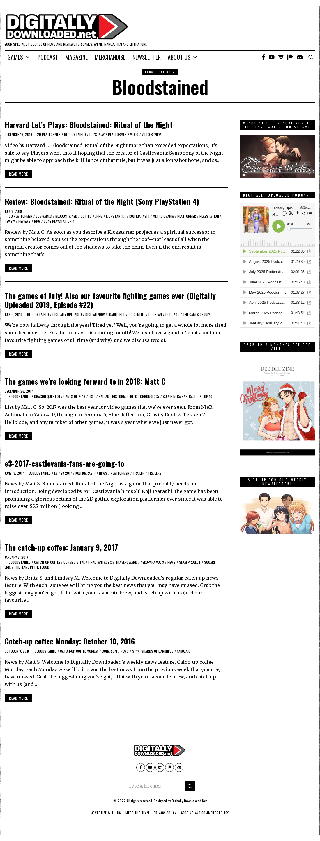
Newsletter (146, 57)
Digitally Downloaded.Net (189, 800)
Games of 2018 (74, 396)
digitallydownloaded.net (105, 314)
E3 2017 (66, 473)
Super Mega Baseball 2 (181, 396)
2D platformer (49, 134)
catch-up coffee (47, 562)
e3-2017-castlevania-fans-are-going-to (64, 463)
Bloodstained (75, 134)
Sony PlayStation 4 (59, 221)
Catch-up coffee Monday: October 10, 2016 (70, 641)
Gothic (86, 216)
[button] (190, 786)
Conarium (109, 651)
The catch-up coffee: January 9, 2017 (61, 547)
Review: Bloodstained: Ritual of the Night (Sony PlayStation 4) (102, 201)
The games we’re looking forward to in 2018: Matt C (85, 381)
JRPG (98, 216)
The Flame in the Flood (31, 567)
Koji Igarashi (139, 216)
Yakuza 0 (183, 651)
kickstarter (116, 216)
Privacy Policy (165, 812)
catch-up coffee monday (79, 651)
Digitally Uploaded (67, 314)
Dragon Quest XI (47, 396)
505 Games (44, 216)
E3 (55, 473)
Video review (151, 134)
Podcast (48, 57)
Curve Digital (74, 562)
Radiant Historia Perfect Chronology (129, 396)
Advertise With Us (104, 812)
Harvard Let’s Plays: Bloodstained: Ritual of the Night (89, 124)
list (92, 396)
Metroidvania (163, 216)
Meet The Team (136, 812)
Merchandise (110, 57)
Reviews (24, 221)
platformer (117, 134)
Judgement (136, 314)
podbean (155, 314)
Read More (18, 174)
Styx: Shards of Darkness (153, 651)
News (103, 473)
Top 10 (207, 396)
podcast (172, 314)
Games (15, 57)
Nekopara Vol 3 (152, 562)
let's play (97, 134)
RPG (37, 221)
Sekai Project (190, 562)
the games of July (196, 314)
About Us (179, 57)
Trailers (155, 473)
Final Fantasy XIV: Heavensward (112, 562)
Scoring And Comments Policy (206, 812)
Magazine (76, 57)
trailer (138, 473)
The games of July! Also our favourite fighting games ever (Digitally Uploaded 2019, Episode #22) (110, 300)
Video (134, 134)
